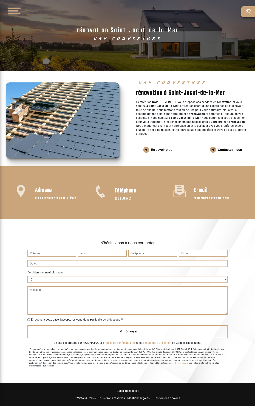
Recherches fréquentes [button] (127, 391)
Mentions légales (138, 398)
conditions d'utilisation (157, 338)
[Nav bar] (24, 11)
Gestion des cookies (167, 398)
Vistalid (82, 398)
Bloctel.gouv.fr (181, 359)
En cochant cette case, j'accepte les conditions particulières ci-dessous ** (77, 315)
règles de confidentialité (120, 338)
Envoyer (132, 327)
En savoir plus (157, 150)
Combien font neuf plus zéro (45, 268)
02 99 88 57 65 (123, 203)
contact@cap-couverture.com (212, 194)
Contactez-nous (226, 150)
